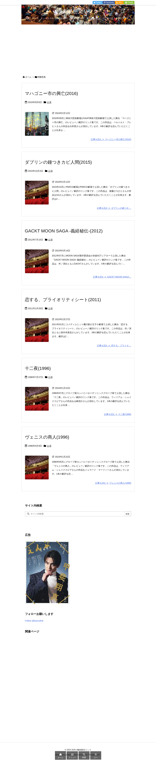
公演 (49, 102)
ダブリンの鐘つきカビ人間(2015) (58, 162)
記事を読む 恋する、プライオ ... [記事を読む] (114, 345)
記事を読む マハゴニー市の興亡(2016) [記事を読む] (111, 139)
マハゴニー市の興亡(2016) (51, 93)
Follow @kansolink (34, 620)
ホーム (28, 77)
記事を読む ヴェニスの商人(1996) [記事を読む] (113, 483)
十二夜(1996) (38, 368)
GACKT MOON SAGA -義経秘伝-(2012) (64, 230)
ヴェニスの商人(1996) (47, 437)
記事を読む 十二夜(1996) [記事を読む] (117, 414)
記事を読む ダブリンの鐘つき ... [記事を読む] (114, 208)
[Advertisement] (78, 48)
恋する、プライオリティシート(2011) (63, 299)
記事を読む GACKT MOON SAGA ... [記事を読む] (112, 277)
